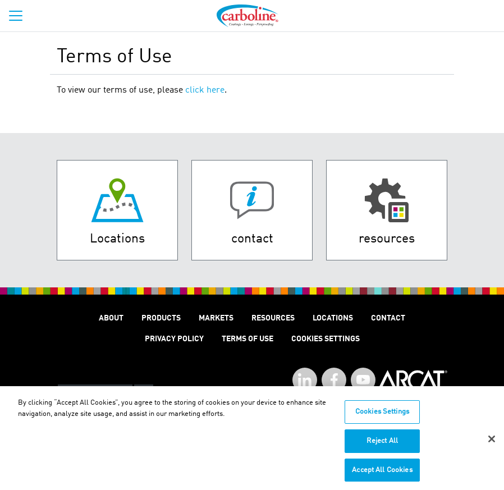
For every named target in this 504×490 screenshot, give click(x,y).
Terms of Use (247, 339)
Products (161, 318)
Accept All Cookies (382, 473)
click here (204, 90)
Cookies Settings (382, 415)
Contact (388, 318)
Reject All (382, 444)
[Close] (491, 443)
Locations (333, 318)
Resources (273, 318)
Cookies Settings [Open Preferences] (325, 339)
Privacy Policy (174, 339)
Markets (216, 318)
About (111, 318)
